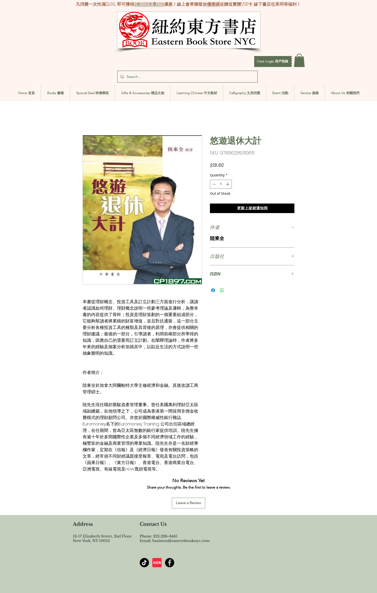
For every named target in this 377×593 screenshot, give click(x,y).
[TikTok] (144, 562)
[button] (272, 61)
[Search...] (187, 76)
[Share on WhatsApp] (222, 290)
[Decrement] (214, 184)
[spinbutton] (221, 184)
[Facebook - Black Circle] (169, 562)
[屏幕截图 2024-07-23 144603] (157, 562)
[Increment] (228, 184)
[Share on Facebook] (213, 290)
